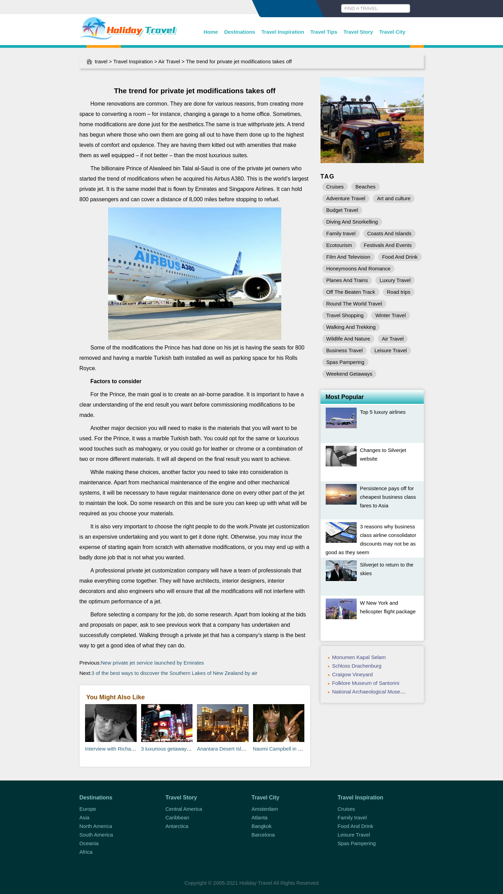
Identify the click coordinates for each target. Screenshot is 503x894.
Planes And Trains (347, 280)
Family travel (341, 233)
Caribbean (177, 817)
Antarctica (177, 826)
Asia (85, 817)
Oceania (89, 843)
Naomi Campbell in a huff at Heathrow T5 (300, 749)
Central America (184, 809)
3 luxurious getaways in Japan (175, 749)
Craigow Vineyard (352, 674)
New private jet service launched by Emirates (152, 663)
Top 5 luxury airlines (383, 412)
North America (96, 826)
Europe (88, 809)
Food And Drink (400, 257)
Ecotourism (339, 245)
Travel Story (358, 32)
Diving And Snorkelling (352, 222)
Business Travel (344, 350)
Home (211, 32)
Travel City (392, 32)
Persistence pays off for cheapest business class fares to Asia (388, 496)
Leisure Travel (390, 350)
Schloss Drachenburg (356, 666)
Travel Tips (323, 32)
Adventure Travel (345, 198)
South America (96, 835)
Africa (86, 852)
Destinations (239, 32)
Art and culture (394, 198)
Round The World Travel (354, 303)
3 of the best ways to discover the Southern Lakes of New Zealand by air (175, 673)
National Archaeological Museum (369, 691)
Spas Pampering (345, 362)
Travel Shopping (345, 315)
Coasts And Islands (389, 233)
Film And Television (348, 257)
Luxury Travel (394, 280)
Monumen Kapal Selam (359, 657)
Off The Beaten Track (350, 292)
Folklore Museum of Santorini (365, 683)
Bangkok (262, 826)
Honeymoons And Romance (358, 268)
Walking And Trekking (351, 327)
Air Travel (169, 61)
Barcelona (263, 835)
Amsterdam (265, 809)
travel (101, 61)
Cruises (335, 187)
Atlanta (260, 817)
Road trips (398, 292)
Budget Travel (342, 210)
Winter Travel (390, 315)
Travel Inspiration (282, 32)
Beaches (365, 187)
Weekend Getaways (349, 374)
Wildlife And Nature (348, 339)
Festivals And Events (388, 245)
